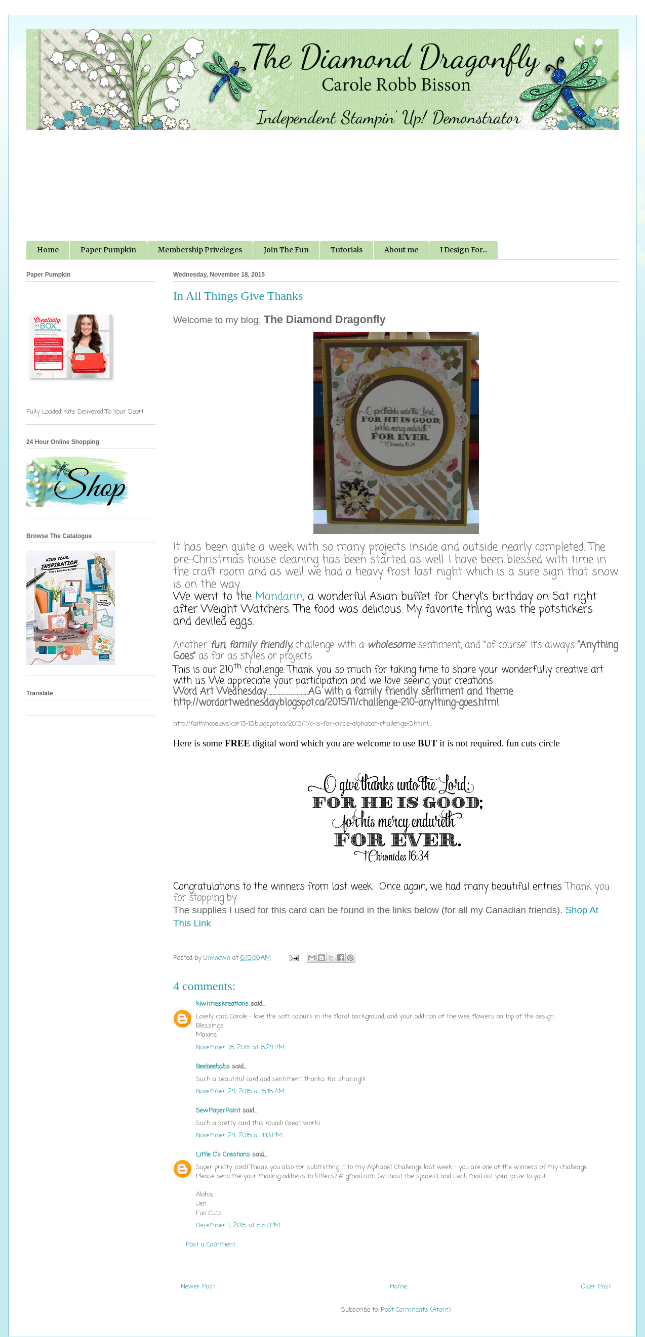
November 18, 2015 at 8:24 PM (240, 1047)
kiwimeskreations (222, 1004)
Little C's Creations (223, 1155)
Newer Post (198, 1286)
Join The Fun (286, 249)
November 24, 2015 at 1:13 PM (239, 1135)
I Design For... (463, 249)
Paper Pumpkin (108, 249)
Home (48, 249)
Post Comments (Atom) (416, 1310)
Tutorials (346, 249)
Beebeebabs (213, 1067)
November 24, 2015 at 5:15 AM (240, 1091)
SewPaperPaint (218, 1111)
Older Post (596, 1286)
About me (401, 249)
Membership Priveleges (200, 249)
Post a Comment (210, 1245)
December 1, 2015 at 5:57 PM (238, 1225)
